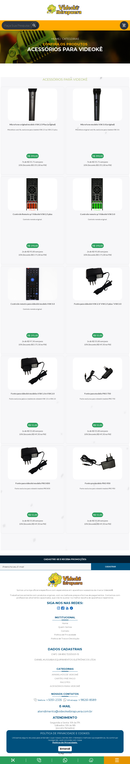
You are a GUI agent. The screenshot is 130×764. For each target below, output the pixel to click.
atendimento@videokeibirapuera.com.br (65, 711)
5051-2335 (48, 699)
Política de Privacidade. (65, 742)
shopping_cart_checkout (124, 25)
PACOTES (65, 682)
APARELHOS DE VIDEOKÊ (65, 674)
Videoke (64, 10)
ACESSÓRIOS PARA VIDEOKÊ (65, 686)
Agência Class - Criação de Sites (65, 753)
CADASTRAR (110, 567)
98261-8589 (79, 699)
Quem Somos (65, 627)
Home (55, 38)
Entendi (65, 748)
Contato (65, 631)
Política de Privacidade (65, 634)
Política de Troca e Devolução (65, 638)
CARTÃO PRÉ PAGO (65, 678)
